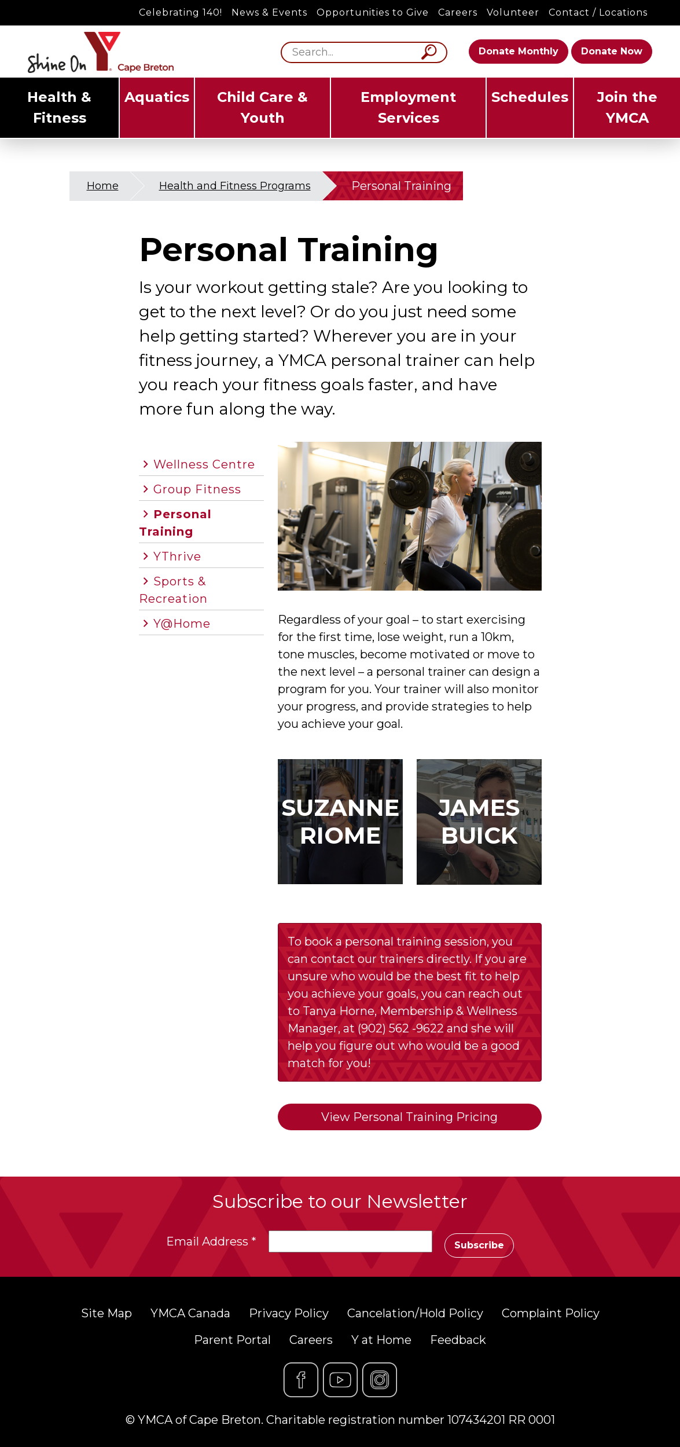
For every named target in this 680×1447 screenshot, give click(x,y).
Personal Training (175, 522)
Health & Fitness (59, 107)
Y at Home (381, 1340)
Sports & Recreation (173, 590)
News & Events (269, 12)
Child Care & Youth (262, 107)
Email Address (211, 1241)
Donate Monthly (518, 51)
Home (103, 185)
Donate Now (611, 51)
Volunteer (513, 12)
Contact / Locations (598, 12)
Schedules (529, 97)
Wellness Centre (204, 464)
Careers (457, 12)
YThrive (177, 556)
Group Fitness (197, 489)
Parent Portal (232, 1340)
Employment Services (408, 107)
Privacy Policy (289, 1313)
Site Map (106, 1313)
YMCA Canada (190, 1313)
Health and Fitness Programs (235, 185)
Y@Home (182, 624)
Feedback (458, 1340)
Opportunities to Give (373, 12)
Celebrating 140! (180, 12)
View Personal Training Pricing (409, 1117)
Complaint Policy (551, 1313)
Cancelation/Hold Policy (415, 1313)
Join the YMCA (627, 107)
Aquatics (156, 97)
